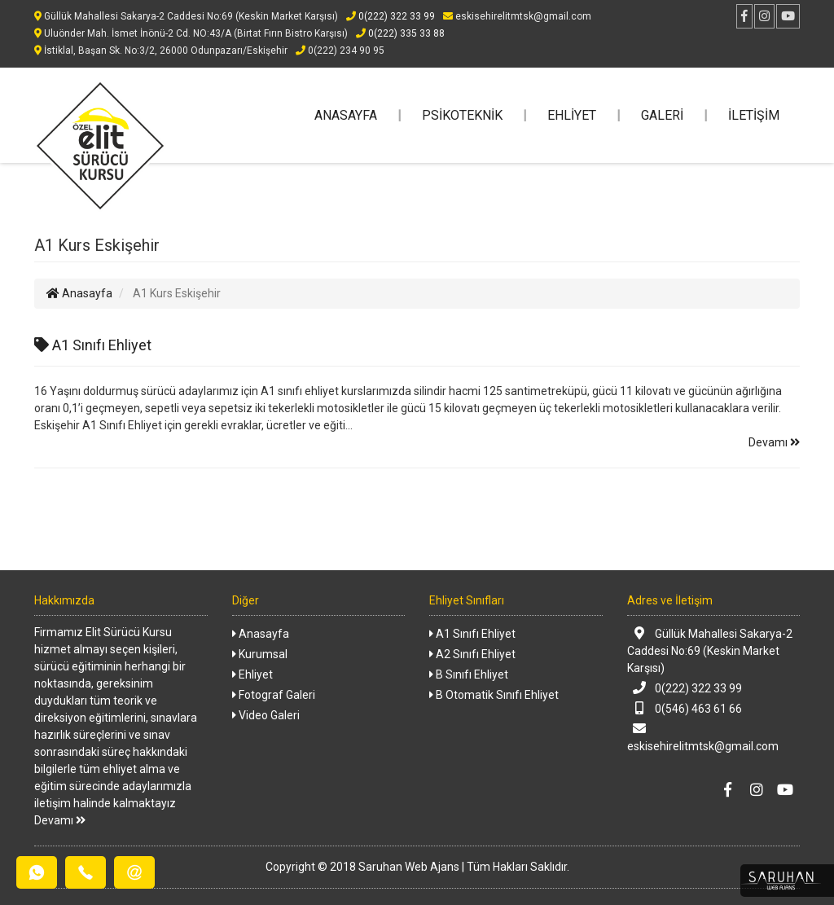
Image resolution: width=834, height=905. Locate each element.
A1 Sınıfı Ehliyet (92, 345)
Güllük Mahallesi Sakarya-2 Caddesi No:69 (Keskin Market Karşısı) (710, 650)
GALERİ (662, 115)
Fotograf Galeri (273, 694)
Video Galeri (266, 715)
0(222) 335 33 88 (400, 33)
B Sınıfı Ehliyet (468, 674)
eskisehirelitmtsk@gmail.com (703, 737)
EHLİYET (571, 115)
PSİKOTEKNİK (462, 115)
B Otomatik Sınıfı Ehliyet (494, 694)
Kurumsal (260, 654)
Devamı (774, 442)
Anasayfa (79, 293)
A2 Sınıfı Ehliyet (472, 654)
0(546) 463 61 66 (685, 708)
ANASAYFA (345, 115)
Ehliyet (252, 674)
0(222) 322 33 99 (390, 16)
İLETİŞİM (753, 115)
